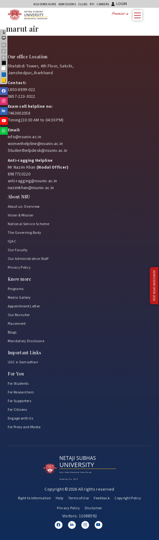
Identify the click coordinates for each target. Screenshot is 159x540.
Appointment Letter (24, 306)
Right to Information (34, 498)
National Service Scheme (28, 224)
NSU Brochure (44, 4)
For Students (18, 383)
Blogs (12, 332)
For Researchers (21, 392)
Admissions (67, 4)
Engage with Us (20, 418)
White (4, 69)
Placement (17, 323)
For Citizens (17, 409)
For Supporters (19, 401)
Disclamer (93, 508)
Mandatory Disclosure (26, 341)
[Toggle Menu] (139, 15)
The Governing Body (24, 232)
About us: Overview (24, 206)
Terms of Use (78, 498)
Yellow (4, 81)
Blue (4, 75)
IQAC (12, 241)
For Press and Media (24, 427)
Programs (16, 289)
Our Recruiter (19, 315)
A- (3, 57)
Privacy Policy (19, 267)
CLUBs (83, 4)
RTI (92, 4)
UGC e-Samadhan (23, 362)
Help (59, 498)
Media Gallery (19, 297)
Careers (103, 4)
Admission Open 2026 (154, 286)
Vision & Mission (21, 215)
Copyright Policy (127, 498)
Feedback (102, 498)
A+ (3, 45)
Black (4, 63)
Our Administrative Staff (28, 258)
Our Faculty (18, 250)
